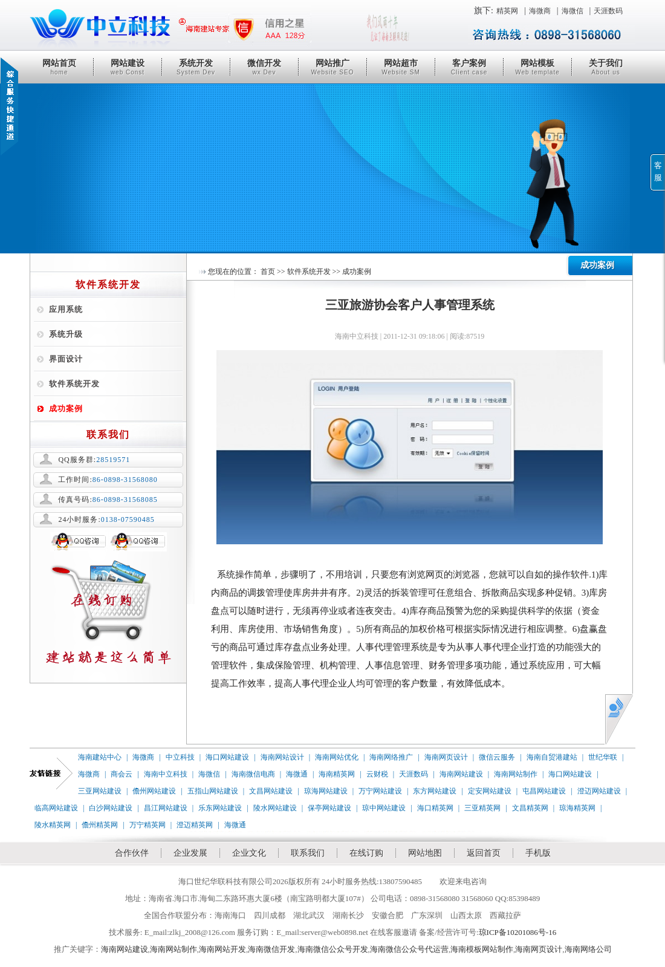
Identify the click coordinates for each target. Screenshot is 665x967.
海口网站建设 (227, 757)
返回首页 (484, 853)
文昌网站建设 (271, 791)
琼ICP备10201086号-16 (518, 932)
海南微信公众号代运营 (409, 949)
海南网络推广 (391, 757)
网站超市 (401, 67)
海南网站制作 (515, 774)
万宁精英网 (147, 825)
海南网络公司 (588, 949)
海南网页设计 (446, 757)
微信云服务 (497, 757)
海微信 (572, 11)
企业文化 (249, 853)
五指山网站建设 (212, 791)
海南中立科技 (165, 774)
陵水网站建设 (275, 808)
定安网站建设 (489, 791)
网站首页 (59, 67)
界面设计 (66, 358)
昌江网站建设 (165, 808)
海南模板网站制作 (481, 949)
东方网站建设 (434, 791)
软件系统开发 (74, 383)
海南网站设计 (282, 757)
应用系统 (66, 309)
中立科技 (180, 757)
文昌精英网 (530, 808)
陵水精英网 (52, 825)
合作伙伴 (132, 853)
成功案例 (66, 408)
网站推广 (332, 67)
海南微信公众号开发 (332, 949)
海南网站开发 (222, 949)
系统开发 (196, 67)
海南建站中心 (100, 757)
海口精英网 (435, 808)
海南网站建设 (461, 774)
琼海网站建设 (326, 791)
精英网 (507, 11)
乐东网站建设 (220, 808)
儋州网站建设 (154, 791)
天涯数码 (608, 11)
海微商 (540, 11)
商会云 (121, 774)
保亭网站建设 (329, 808)
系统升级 (66, 334)
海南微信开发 (271, 949)
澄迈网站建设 (599, 791)
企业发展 (190, 853)
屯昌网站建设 (544, 791)
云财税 (377, 774)
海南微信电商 (253, 774)
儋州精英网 (100, 825)
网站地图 (425, 853)
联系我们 (308, 853)
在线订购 (366, 853)
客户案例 (469, 67)
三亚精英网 (482, 808)
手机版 (538, 853)
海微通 (297, 774)
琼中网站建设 (384, 808)
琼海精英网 (577, 808)
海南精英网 (337, 774)
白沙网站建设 (110, 808)
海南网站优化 (336, 757)
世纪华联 (602, 757)
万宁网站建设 (380, 791)
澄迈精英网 (195, 825)
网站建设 (127, 67)
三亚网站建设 (100, 791)
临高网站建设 (56, 808)
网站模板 (537, 67)
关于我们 (606, 67)
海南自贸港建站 (552, 757)
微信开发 (264, 67)
